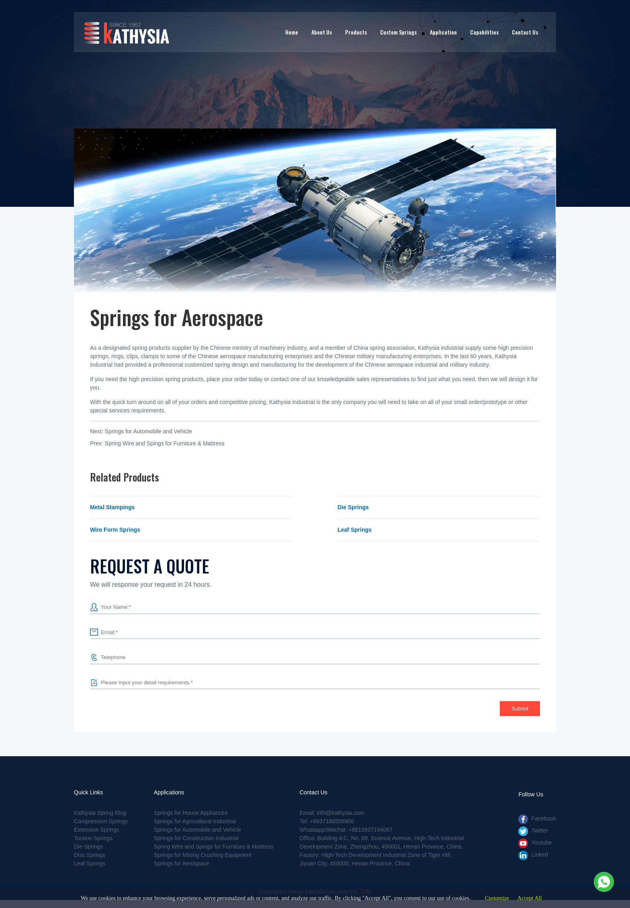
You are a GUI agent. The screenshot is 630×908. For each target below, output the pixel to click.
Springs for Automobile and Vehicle (148, 431)
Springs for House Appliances (191, 813)
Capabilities (484, 32)
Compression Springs (101, 821)
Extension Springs (96, 829)
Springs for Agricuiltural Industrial (195, 821)
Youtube (541, 842)
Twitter (539, 830)
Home (291, 32)
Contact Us (525, 32)
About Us (321, 32)
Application (443, 32)
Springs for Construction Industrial (196, 838)
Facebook (543, 818)
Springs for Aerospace (181, 863)
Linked (539, 854)
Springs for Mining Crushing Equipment (203, 855)
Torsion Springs (93, 838)
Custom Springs (398, 32)
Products (356, 32)
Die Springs (353, 507)
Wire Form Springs (115, 529)
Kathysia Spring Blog (100, 813)
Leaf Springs (355, 529)
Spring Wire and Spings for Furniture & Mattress (165, 443)
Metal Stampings (112, 507)
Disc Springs (90, 855)
